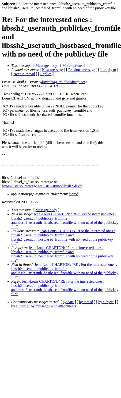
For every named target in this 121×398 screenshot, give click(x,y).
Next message (52, 70)
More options (72, 66)
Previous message (81, 70)
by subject (106, 303)
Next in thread (24, 74)
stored (73, 195)
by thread (86, 303)
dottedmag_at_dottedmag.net (63, 82)
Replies (46, 74)
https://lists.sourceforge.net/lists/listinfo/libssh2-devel (42, 187)
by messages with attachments (53, 307)
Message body (46, 66)
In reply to (108, 70)
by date (68, 303)
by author (18, 307)
